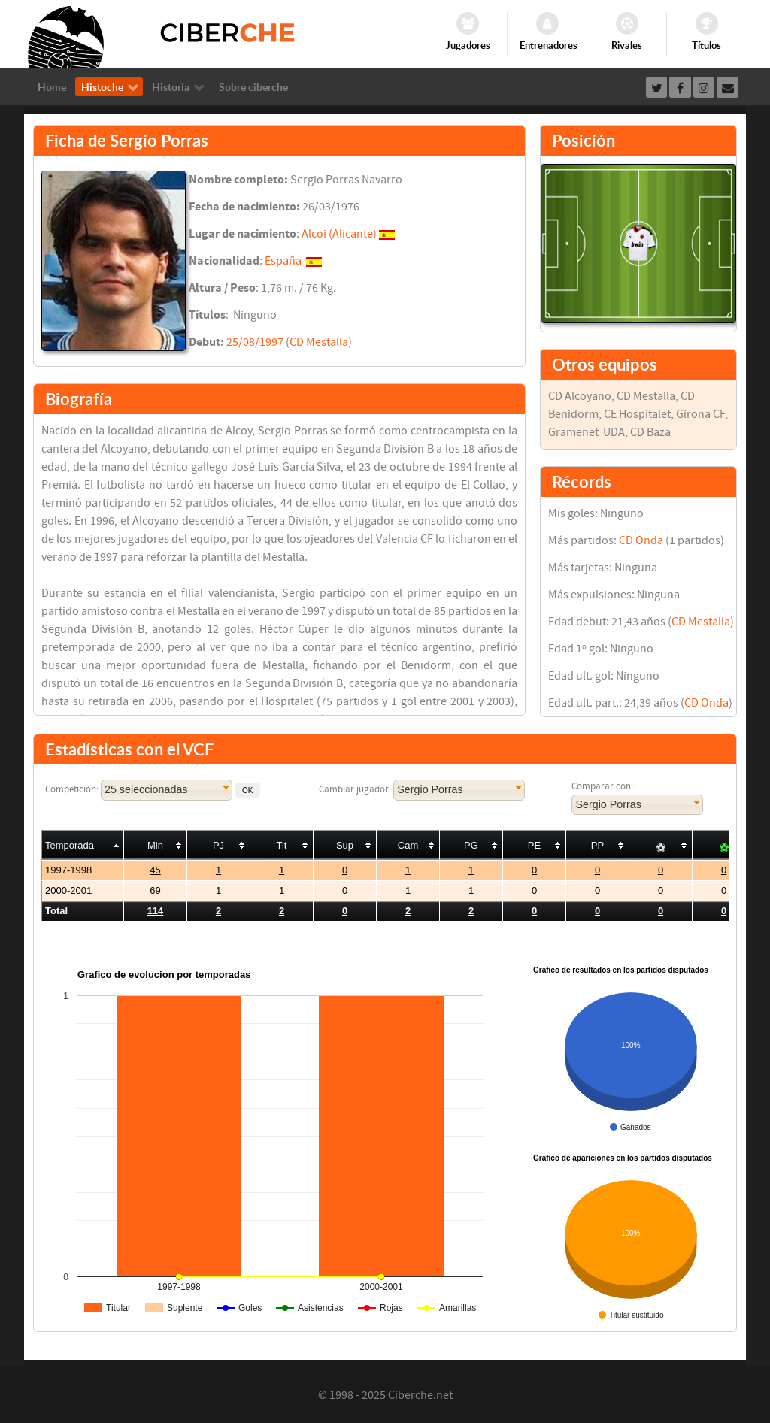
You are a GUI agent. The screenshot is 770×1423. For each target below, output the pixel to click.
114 (155, 910)
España (283, 261)
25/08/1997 (254, 342)
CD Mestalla (319, 342)
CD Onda (641, 540)
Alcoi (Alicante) (339, 234)
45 (155, 870)
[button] (247, 790)
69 (155, 890)
